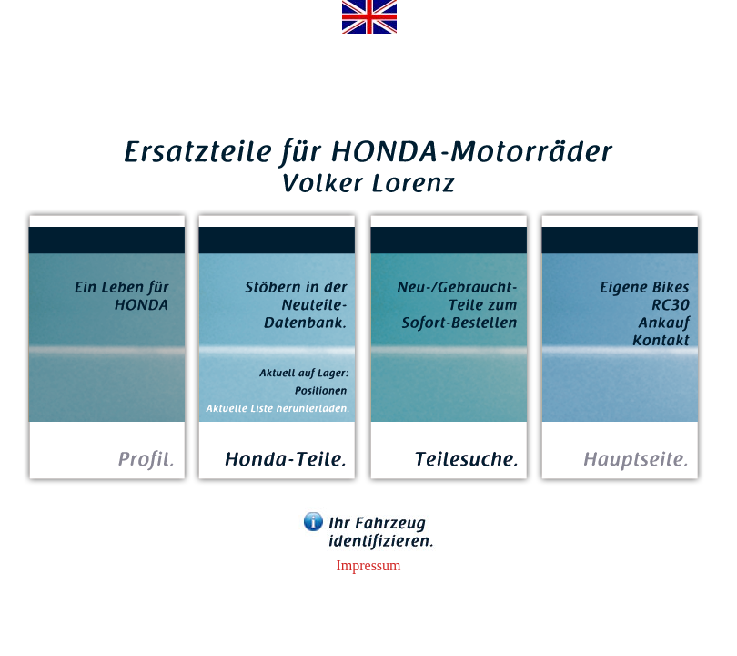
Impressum (368, 565)
